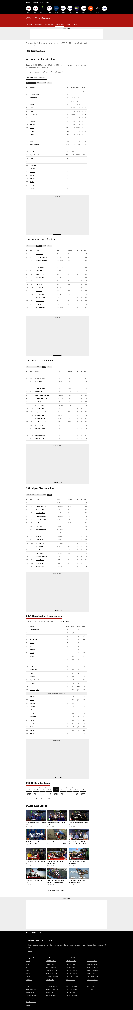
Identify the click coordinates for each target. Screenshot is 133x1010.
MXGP (28, 9)
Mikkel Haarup (39, 405)
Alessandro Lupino (41, 519)
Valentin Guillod (40, 513)
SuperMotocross (31, 995)
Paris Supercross (31, 1002)
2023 (42, 789)
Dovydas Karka (40, 301)
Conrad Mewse (39, 392)
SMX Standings (50, 992)
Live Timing (38, 25)
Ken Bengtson (40, 523)
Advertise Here (57, 355)
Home (28, 2)
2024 (36, 789)
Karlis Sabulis (40, 267)
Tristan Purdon (40, 560)
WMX (49, 9)
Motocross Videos (92, 964)
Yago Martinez (39, 438)
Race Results (48, 25)
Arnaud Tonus (40, 281)
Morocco (32, 192)
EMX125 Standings (51, 973)
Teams (68, 25)
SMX (76, 9)
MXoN (83, 9)
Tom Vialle (38, 402)
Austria (32, 118)
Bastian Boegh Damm (42, 556)
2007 (83, 794)
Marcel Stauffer (40, 546)
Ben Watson (39, 254)
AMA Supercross (31, 989)
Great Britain (33, 97)
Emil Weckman (39, 415)
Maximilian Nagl (40, 307)
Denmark (32, 121)
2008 (76, 794)
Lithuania (32, 131)
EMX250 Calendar (71, 970)
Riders (48, 2)
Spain (31, 141)
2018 (69, 789)
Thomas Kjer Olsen (41, 260)
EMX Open (104, 9)
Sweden (32, 151)
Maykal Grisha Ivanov (42, 311)
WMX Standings (51, 967)
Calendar (35, 2)
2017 (76, 789)
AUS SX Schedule (71, 983)
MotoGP (28, 1005)
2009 (69, 794)
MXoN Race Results (92, 976)
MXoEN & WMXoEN (31, 983)
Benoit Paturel (40, 270)
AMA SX (42, 9)
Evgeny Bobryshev (41, 506)
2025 (29, 789)
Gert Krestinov (40, 277)
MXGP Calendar (71, 961)
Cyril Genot (39, 291)
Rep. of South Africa (35, 155)
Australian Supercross (32, 999)
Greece (32, 188)
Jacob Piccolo (39, 408)
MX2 (35, 9)
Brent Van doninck (41, 533)
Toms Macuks (40, 566)
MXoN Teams (91, 986)
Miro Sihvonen (40, 294)
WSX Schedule (70, 980)
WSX (90, 9)
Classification (59, 25)
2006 (29, 799)
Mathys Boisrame (41, 529)
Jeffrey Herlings (40, 503)
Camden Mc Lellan (40, 432)
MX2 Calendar (70, 964)
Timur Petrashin (40, 388)
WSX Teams (90, 989)
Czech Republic (34, 144)
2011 (56, 794)
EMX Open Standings (52, 976)
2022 (49, 789)
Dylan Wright (39, 287)
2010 (63, 794)
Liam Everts (38, 385)
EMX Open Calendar (72, 976)
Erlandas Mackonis (41, 428)
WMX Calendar (70, 967)
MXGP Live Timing (92, 967)
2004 (42, 799)
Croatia (32, 175)
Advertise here (57, 234)
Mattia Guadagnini (40, 378)
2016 (83, 789)
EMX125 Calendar (71, 973)
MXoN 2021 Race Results (36, 51)
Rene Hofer (38, 375)
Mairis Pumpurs (40, 418)
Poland (32, 158)
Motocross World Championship (64, 945)
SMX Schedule (70, 992)
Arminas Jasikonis (41, 516)
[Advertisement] (66, 34)
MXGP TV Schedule (92, 970)
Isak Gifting (38, 381)
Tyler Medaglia (40, 553)
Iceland (32, 185)
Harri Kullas (39, 526)
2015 (29, 794)
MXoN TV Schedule (92, 983)
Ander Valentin (40, 550)
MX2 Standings (50, 964)
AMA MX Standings (52, 989)
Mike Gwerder (39, 425)
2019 (63, 789)
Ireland (32, 162)
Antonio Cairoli (40, 274)
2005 (36, 799)
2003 (49, 799)
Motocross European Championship (84, 945)
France (32, 104)
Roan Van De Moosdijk (42, 395)
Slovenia (32, 168)
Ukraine (32, 182)
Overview (29, 25)
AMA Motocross (30, 992)
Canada (32, 134)
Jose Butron (39, 284)
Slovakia (32, 172)
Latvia (31, 138)
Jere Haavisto (40, 543)
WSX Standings (50, 980)
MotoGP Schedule (71, 995)
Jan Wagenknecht (40, 422)
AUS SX (97, 9)
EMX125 (70, 9)
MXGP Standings (51, 961)
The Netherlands (34, 94)
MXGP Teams (91, 973)
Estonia (32, 111)
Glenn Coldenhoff (41, 264)
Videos (42, 2)
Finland (32, 128)
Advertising (29, 951)
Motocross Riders (92, 961)
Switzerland (33, 114)
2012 (49, 794)
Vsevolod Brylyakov (41, 257)
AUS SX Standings (51, 983)
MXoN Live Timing (92, 980)
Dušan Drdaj (39, 304)
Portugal (32, 178)
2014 (36, 794)
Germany (32, 124)
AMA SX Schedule (71, 986)
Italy (31, 91)
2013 (42, 794)
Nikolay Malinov (40, 435)
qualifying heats (64, 622)
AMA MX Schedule (71, 989)
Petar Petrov (39, 563)
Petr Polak (39, 536)
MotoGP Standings (51, 995)
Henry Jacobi (39, 539)
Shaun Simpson (40, 509)
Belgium (32, 108)
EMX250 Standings (51, 970)
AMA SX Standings (51, 986)
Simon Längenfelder (41, 398)
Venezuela (33, 165)
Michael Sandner (40, 297)
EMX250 (63, 9)
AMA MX (56, 9)
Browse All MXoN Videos (56, 891)
